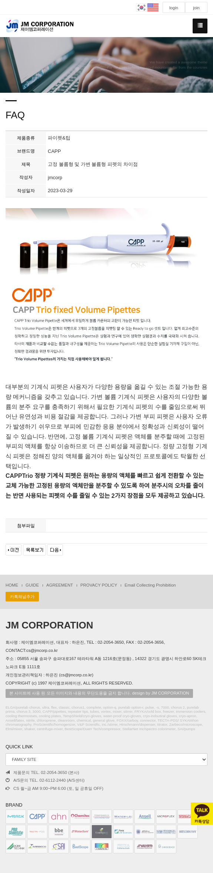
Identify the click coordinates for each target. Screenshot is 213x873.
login (173, 8)
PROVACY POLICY (98, 585)
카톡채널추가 (22, 596)
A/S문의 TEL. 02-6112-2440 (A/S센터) (45, 780)
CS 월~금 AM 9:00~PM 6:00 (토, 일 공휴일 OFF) (54, 788)
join (196, 8)
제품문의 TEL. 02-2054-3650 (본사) (42, 772)
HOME (12, 585)
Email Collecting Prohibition (150, 585)
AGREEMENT (59, 585)
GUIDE (32, 585)
